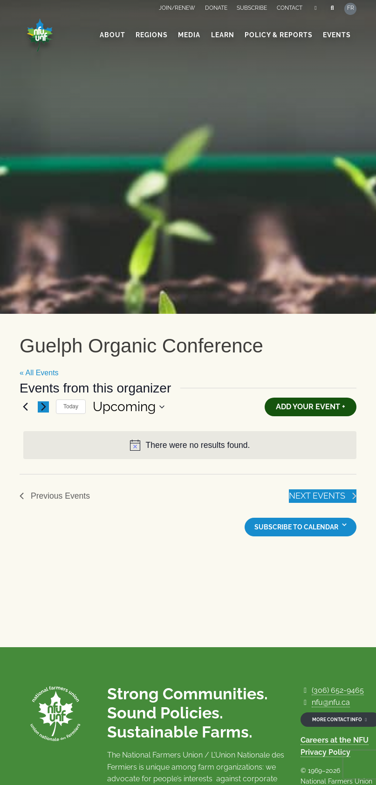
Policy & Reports (279, 35)
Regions (152, 35)
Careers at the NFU (335, 740)
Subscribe (252, 8)
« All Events (39, 373)
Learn (222, 35)
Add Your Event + (310, 406)
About (112, 35)
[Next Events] (43, 407)
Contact (289, 8)
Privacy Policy (325, 752)
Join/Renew (177, 8)
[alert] (189, 445)
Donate (216, 8)
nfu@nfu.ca (331, 702)
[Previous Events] (25, 407)
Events (337, 35)
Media (189, 35)
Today (70, 406)
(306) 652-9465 (338, 690)
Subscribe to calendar (296, 527)
